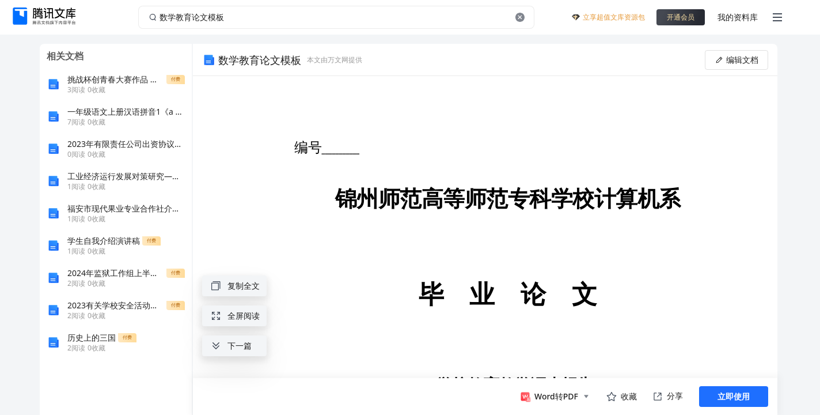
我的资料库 (738, 17)
